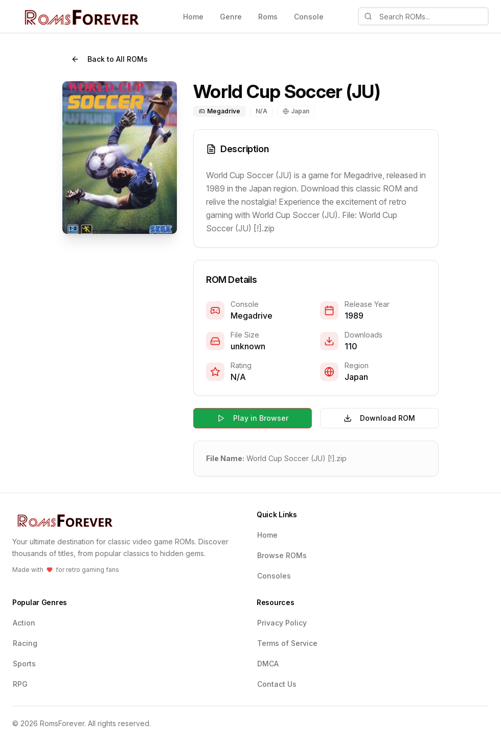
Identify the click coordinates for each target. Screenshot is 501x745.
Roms (268, 16)
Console (309, 16)
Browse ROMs (282, 555)
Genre (231, 16)
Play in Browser (252, 418)
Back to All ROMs (109, 59)
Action (24, 622)
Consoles (274, 575)
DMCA (268, 663)
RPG (20, 684)
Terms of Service (287, 643)
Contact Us (277, 684)
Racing (25, 643)
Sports (24, 663)
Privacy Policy (282, 622)
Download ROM (379, 418)
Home (193, 16)
